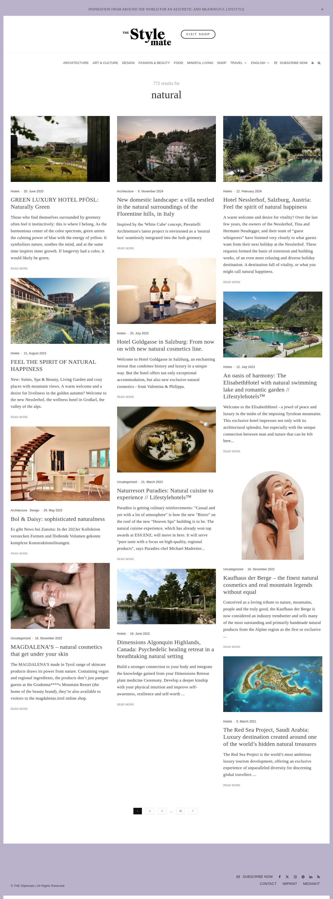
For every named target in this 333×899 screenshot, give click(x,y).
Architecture (76, 63)
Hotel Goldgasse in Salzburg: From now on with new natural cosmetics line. (165, 356)
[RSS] (313, 63)
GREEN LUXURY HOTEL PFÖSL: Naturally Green (55, 203)
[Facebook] (279, 877)
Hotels (15, 191)
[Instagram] (295, 877)
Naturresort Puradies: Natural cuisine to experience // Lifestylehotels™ (165, 505)
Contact (268, 884)
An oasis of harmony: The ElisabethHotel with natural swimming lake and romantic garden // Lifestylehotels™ (270, 396)
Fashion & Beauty (154, 63)
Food (178, 63)
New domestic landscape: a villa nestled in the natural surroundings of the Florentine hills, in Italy (165, 206)
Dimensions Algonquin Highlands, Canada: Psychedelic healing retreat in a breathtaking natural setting (165, 660)
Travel (236, 63)
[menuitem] (260, 63)
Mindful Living (200, 63)
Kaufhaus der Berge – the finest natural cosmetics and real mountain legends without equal (270, 596)
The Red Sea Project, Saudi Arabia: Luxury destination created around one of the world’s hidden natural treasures (270, 748)
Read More (19, 268)
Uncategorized (21, 649)
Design (128, 63)
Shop (221, 63)
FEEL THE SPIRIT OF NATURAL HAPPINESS (53, 376)
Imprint (290, 884)
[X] (287, 877)
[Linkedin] (311, 877)
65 (180, 811)
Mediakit (311, 884)
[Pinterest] (303, 877)
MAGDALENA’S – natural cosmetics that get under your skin (56, 661)
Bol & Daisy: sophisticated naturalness (58, 530)
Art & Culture (105, 63)
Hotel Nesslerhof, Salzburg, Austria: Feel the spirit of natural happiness (267, 203)
